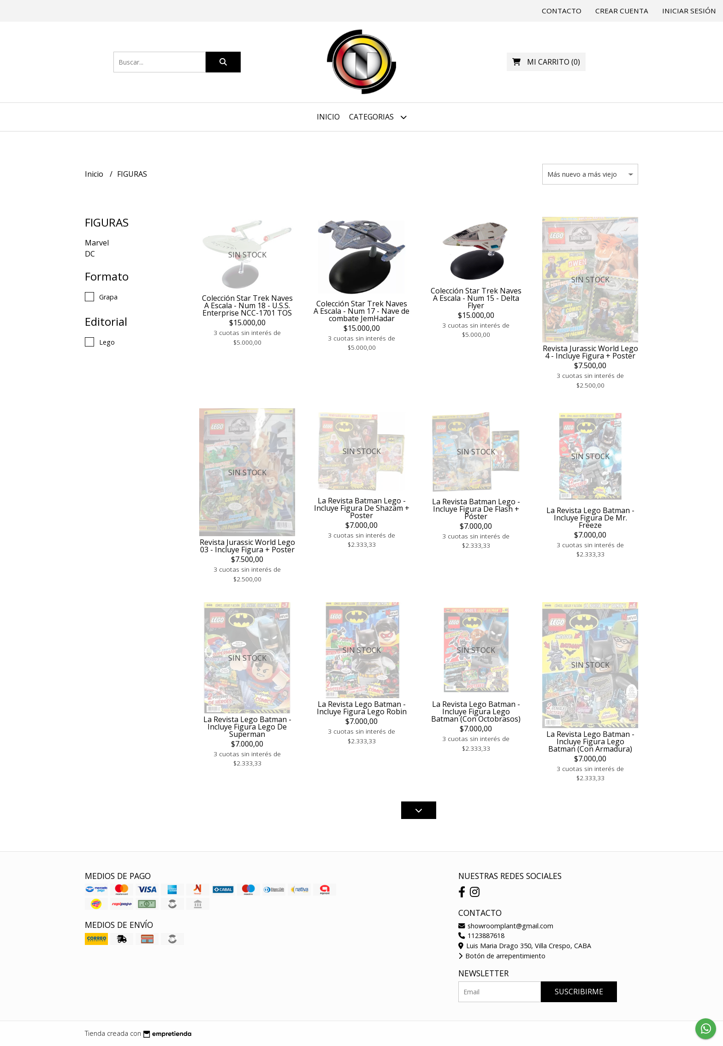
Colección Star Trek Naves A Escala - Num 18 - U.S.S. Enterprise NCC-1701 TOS (247, 305)
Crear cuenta (621, 10)
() (546, 62)
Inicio (328, 117)
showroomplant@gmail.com (505, 925)
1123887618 (481, 935)
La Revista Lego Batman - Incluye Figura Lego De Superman (247, 726)
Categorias (378, 117)
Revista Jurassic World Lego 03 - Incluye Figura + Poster (247, 546)
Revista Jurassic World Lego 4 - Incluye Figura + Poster (590, 352)
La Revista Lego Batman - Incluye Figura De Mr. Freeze (590, 517)
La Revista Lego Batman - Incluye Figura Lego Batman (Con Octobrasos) (476, 711)
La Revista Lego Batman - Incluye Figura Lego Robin (362, 708)
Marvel (97, 243)
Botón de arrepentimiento (501, 955)
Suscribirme (579, 991)
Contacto (561, 10)
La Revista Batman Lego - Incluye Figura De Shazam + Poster (361, 508)
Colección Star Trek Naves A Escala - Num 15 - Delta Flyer (476, 298)
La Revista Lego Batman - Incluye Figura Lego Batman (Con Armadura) (590, 741)
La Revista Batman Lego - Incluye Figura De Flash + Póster (476, 508)
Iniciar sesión (689, 10)
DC (90, 254)
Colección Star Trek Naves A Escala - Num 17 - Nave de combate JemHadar (361, 311)
